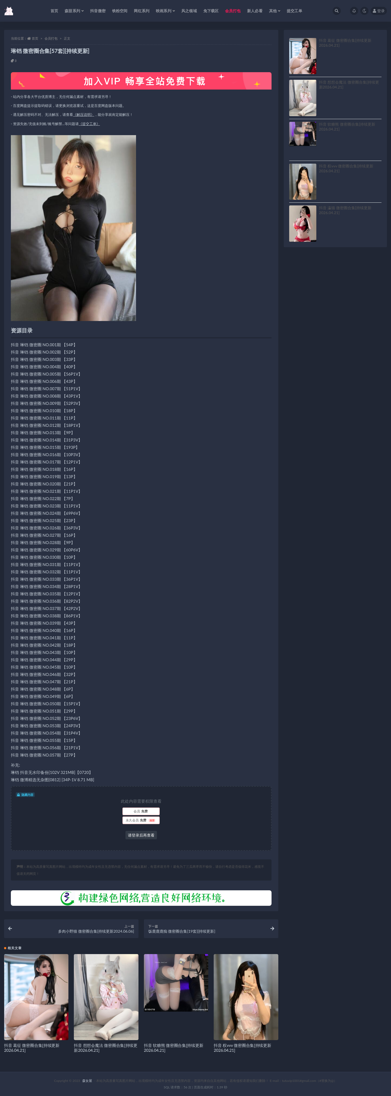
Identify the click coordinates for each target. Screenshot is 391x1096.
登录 (379, 10)
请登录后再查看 (141, 835)
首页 (35, 38)
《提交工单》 (89, 124)
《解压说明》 (83, 114)
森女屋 (87, 1081)
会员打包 (51, 38)
